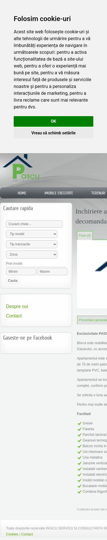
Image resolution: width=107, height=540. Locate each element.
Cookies (12, 534)
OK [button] (53, 121)
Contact (14, 315)
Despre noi (17, 306)
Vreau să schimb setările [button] (53, 133)
